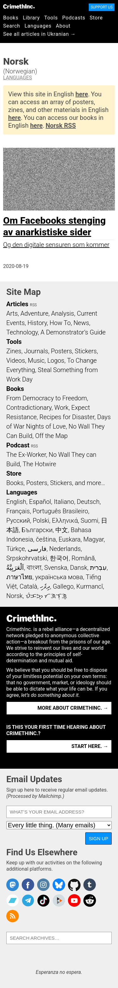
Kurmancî (89, 586)
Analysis (62, 313)
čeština (46, 539)
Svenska (55, 567)
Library (31, 18)
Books (11, 18)
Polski (41, 520)
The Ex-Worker (26, 454)
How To (60, 323)
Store (96, 18)
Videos (15, 360)
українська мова (59, 577)
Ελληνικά (65, 520)
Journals (36, 351)
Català (28, 586)
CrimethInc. (19, 6)
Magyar (93, 539)
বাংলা (34, 567)
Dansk (78, 567)
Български (37, 530)
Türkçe (15, 549)
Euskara (70, 539)
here (82, 94)
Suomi (89, 520)
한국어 (59, 558)
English (16, 501)
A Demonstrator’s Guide (73, 332)
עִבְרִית (98, 567)
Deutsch (88, 501)
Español (40, 501)
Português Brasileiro (60, 511)
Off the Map (51, 436)
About (63, 26)
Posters (61, 351)
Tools (51, 18)
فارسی (37, 549)
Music (36, 360)
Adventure (34, 313)
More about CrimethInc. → (72, 708)
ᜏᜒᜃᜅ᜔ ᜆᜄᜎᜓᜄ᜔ (46, 596)
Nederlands (65, 549)
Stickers (86, 351)
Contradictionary (29, 407)
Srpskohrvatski (26, 558)
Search (11, 26)
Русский (18, 520)
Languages (38, 26)
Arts (12, 313)
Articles (17, 304)
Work (61, 407)
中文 (61, 530)
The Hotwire (39, 464)
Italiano (64, 501)
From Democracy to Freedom (46, 398)
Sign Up (98, 838)
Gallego (63, 586)
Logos (55, 360)
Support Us (102, 7)
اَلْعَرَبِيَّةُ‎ (15, 567)
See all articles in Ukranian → (39, 34)
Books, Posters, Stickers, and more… (55, 483)
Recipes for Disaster (66, 417)
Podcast (17, 445)
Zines (13, 351)
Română (83, 558)
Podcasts (73, 18)
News (81, 323)
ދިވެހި (45, 586)
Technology (22, 332)
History (37, 323)
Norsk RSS (61, 125)
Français (18, 511)
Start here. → (89, 746)
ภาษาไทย (19, 577)
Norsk (14, 596)
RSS (33, 305)
